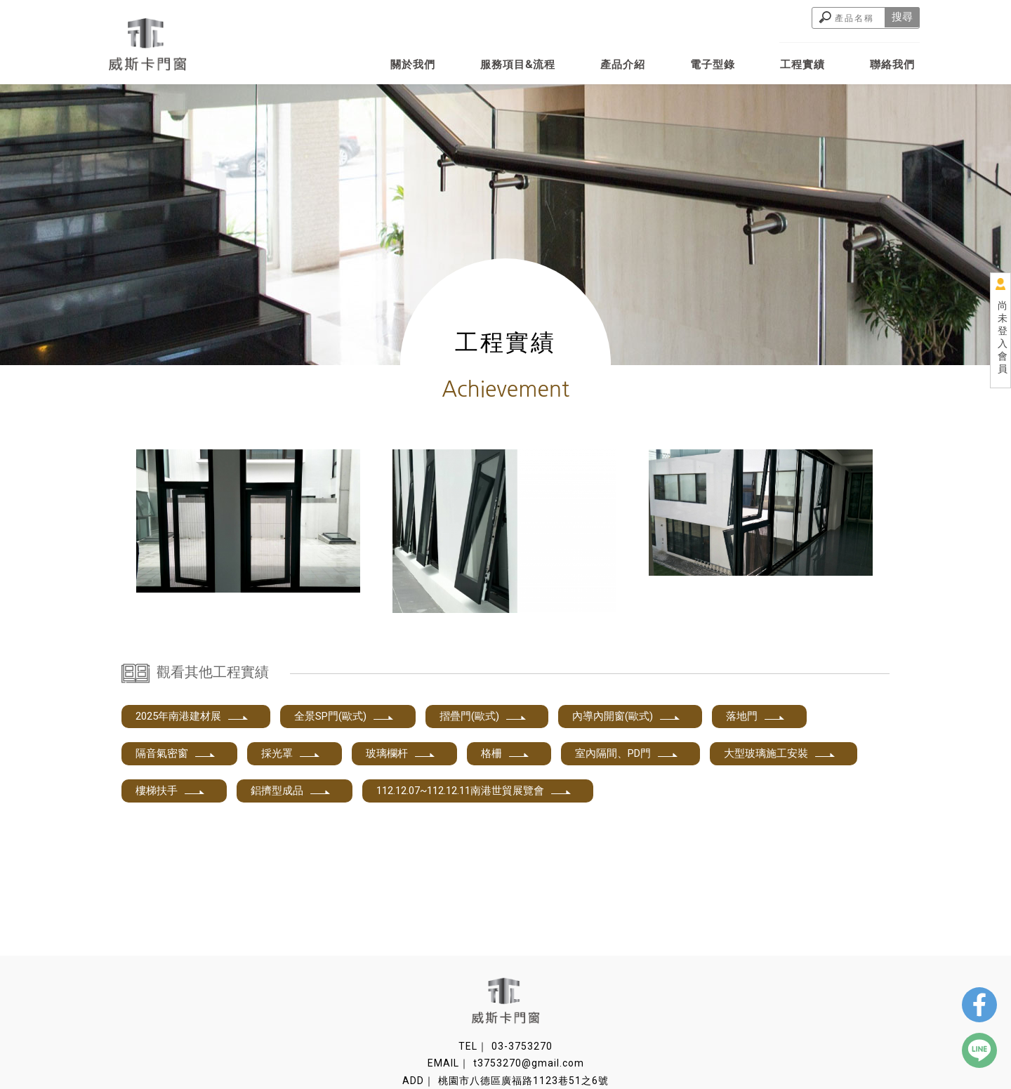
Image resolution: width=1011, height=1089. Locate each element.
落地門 (756, 716)
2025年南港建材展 (192, 716)
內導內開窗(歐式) (626, 716)
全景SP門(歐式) (344, 716)
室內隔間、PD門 (627, 753)
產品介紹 (622, 64)
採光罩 (291, 753)
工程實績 (802, 64)
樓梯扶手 (171, 790)
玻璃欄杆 (401, 753)
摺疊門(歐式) (483, 716)
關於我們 (412, 64)
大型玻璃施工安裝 (780, 753)
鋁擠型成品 (291, 790)
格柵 (505, 753)
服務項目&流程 (517, 64)
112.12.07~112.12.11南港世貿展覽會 (474, 790)
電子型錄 (712, 64)
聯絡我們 (892, 64)
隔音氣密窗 (176, 753)
